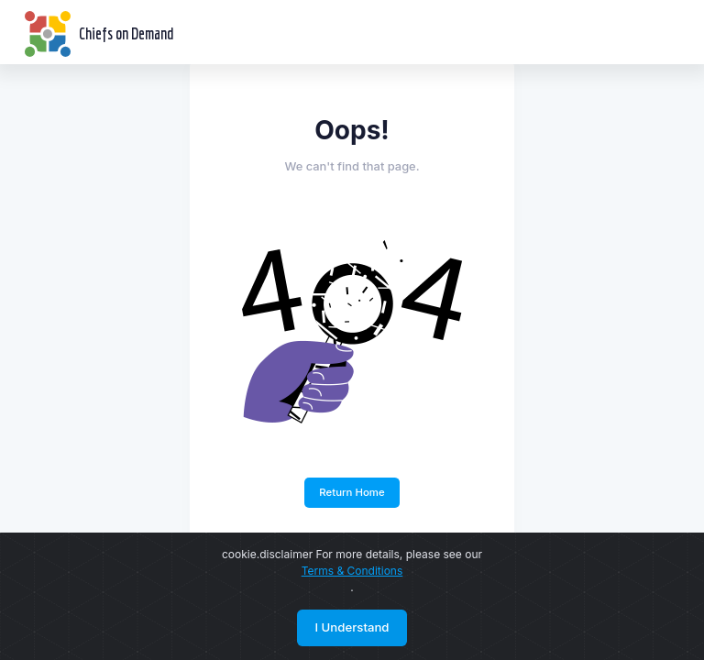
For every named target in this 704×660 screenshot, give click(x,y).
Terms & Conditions (352, 571)
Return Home (351, 492)
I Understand (351, 627)
